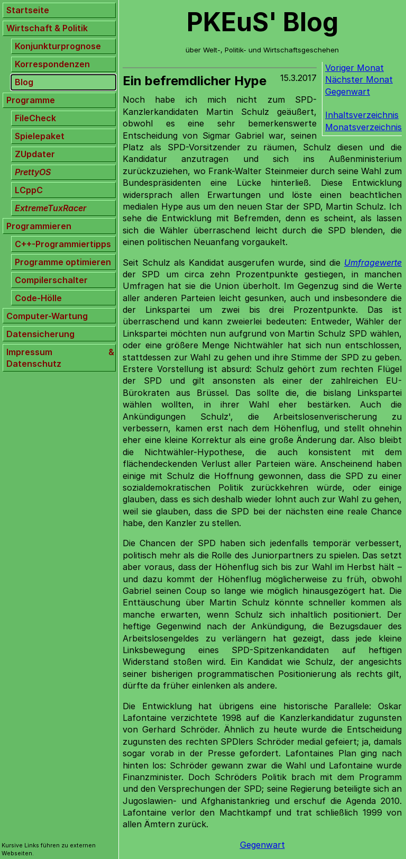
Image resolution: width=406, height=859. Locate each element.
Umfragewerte (373, 262)
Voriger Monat (354, 67)
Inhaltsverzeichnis (362, 115)
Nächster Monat (359, 79)
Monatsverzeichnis (363, 127)
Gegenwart (347, 91)
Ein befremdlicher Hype (194, 80)
